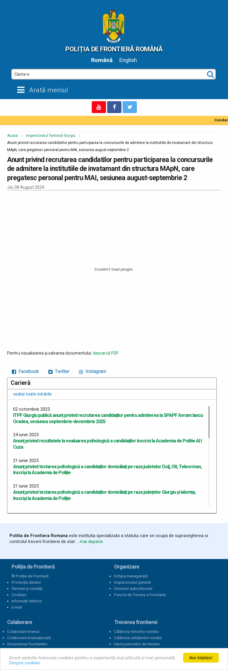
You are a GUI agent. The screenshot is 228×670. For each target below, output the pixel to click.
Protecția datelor (26, 582)
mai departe (91, 541)
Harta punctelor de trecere (136, 644)
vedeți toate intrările (32, 394)
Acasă (12, 136)
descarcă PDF (105, 353)
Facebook (25, 371)
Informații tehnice (27, 601)
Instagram (92, 371)
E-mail (17, 607)
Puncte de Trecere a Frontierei (140, 595)
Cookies (19, 595)
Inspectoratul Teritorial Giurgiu (50, 136)
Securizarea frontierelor (27, 644)
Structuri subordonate (133, 588)
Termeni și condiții (27, 588)
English (128, 60)
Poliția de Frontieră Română (113, 49)
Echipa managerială (131, 576)
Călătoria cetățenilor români (138, 638)
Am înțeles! (201, 658)
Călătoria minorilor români (136, 631)
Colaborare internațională (29, 638)
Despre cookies (24, 663)
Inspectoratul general (132, 582)
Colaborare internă (23, 631)
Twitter (58, 371)
